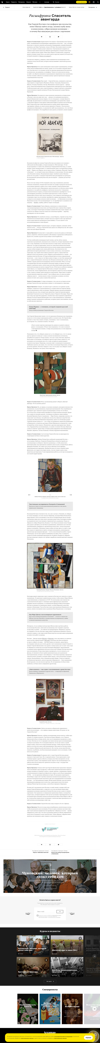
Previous (29, 494)
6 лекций (55, 975)
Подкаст (7, 7)
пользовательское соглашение (54, 917)
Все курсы (49, 981)
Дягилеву (47, 640)
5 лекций (55, 953)
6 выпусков (22, 975)
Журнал (28, 2)
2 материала (29, 975)
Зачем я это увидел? (45, 56)
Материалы (92, 7)
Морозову (51, 638)
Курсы (8, 2)
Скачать (81, 2)
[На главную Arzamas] (2, 2)
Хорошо (88, 1037)
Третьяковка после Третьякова (50, 7)
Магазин (35, 2)
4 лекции (21, 953)
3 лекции (89, 953)
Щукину (44, 638)
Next (70, 494)
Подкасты (14, 2)
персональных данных (27, 1038)
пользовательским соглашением (63, 1036)
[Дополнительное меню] (39, 2)
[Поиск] (98, 2)
